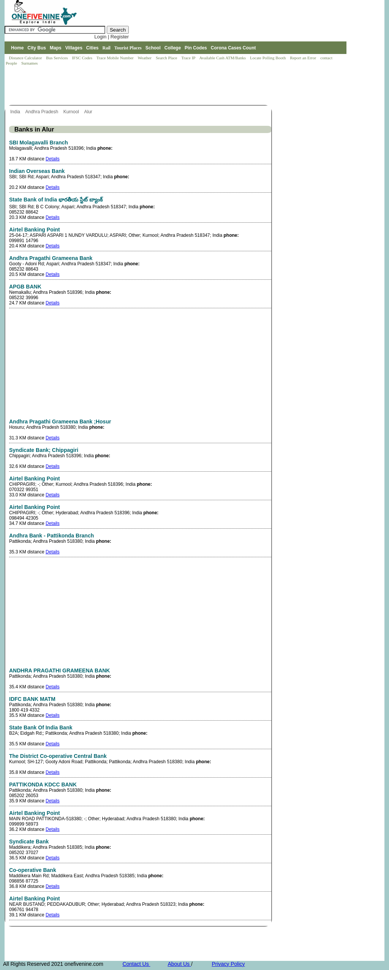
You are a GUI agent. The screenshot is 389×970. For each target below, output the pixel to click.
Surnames (29, 63)
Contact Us (136, 964)
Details (53, 159)
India (15, 111)
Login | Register (111, 37)
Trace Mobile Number (115, 57)
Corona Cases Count (233, 48)
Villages (73, 48)
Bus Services (57, 57)
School (153, 48)
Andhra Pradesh (42, 111)
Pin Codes (196, 48)
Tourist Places (128, 48)
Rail (107, 48)
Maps (56, 48)
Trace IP (188, 57)
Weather (145, 57)
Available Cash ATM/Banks (223, 57)
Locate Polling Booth (268, 57)
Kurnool (72, 111)
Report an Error (303, 57)
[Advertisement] (143, 86)
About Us (179, 964)
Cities (92, 48)
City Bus (36, 48)
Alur (89, 111)
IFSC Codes (82, 57)
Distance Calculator (25, 57)
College (172, 48)
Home (17, 48)
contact (327, 57)
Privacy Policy (228, 964)
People (12, 63)
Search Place (167, 57)
